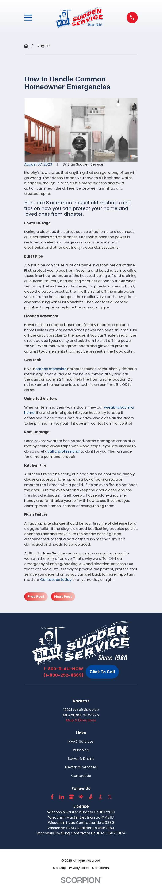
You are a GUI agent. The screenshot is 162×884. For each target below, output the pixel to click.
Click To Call (102, 672)
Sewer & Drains (81, 758)
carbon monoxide (51, 368)
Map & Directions (81, 720)
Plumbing (81, 750)
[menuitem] (59, 868)
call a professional (63, 451)
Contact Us (81, 775)
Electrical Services (81, 767)
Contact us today (56, 579)
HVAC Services (81, 741)
